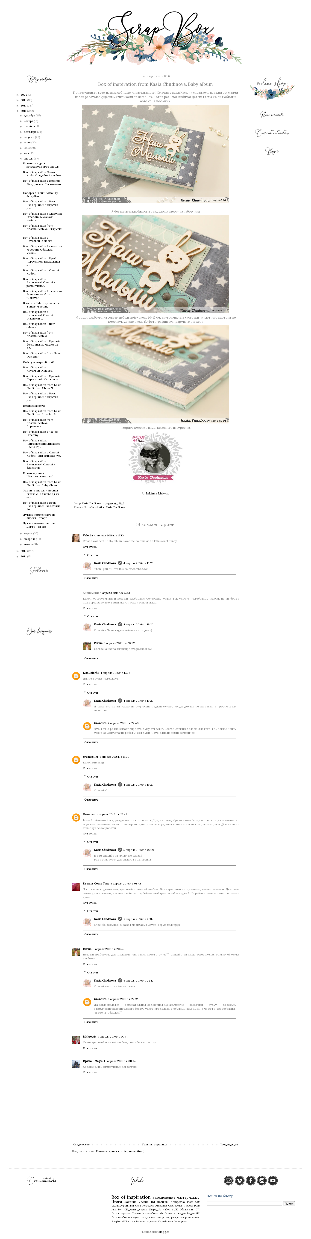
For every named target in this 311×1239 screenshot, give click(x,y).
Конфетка (177, 1202)
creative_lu (90, 756)
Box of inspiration (95, 507)
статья (196, 1217)
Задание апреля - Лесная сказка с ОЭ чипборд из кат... (41, 494)
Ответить (90, 546)
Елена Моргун (156, 1217)
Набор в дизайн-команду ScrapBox (40, 194)
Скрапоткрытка (120, 1213)
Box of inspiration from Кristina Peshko (38, 334)
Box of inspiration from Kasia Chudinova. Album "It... (42, 386)
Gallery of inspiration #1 (38, 362)
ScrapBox (116, 1221)
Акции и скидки (175, 1213)
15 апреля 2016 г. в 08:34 (120, 1061)
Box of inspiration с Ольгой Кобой (41, 272)
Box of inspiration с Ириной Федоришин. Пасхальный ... (42, 184)
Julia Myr (117, 1209)
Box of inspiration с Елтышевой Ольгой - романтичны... (39, 282)
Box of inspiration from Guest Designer (42, 355)
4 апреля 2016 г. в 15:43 (115, 592)
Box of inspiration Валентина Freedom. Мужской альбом (42, 217)
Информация (172, 1217)
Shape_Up (155, 1209)
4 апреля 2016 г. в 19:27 (138, 700)
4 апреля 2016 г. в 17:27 (115, 672)
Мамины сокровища (147, 1221)
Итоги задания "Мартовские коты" (38, 474)
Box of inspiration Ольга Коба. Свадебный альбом (42, 173)
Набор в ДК (170, 1209)
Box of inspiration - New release (39, 325)
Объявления (186, 1209)
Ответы (92, 555)
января (28, 544)
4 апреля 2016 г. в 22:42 (112, 814)
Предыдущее (229, 1144)
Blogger (163, 1231)
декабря (30, 115)
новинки (162, 1202)
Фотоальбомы (150, 1213)
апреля (29, 158)
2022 (24, 94)
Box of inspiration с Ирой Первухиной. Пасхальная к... (41, 262)
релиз (184, 1221)
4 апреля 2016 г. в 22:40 (123, 723)
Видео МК (193, 1213)
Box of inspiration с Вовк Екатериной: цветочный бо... (41, 506)
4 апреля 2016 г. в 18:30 (114, 756)
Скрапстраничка (122, 1205)
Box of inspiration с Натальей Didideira (38, 239)
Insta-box (193, 1202)
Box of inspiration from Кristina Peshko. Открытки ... (42, 229)
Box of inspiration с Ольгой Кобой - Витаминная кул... (42, 454)
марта (28, 533)
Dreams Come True (96, 883)
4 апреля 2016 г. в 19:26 (138, 563)
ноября (29, 121)
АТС (123, 1221)
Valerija (88, 535)
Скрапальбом (119, 1217)
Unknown (100, 723)
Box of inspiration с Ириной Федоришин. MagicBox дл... (41, 345)
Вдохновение (164, 1197)
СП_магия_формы (135, 1209)
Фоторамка (185, 1217)
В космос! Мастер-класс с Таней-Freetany (41, 304)
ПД (153, 1202)
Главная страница (154, 1144)
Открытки (161, 1205)
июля (27, 142)
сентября (30, 131)
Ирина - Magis (93, 1061)
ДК (146, 1217)
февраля (30, 539)
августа (29, 137)
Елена (98, 643)
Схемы (177, 1221)
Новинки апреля (34, 405)
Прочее (136, 1213)
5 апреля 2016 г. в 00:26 (139, 850)
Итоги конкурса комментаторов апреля (41, 165)
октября (29, 126)
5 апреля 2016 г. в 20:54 (108, 949)
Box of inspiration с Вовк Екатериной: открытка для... (40, 205)
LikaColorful (91, 672)
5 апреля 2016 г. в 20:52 (119, 643)
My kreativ (89, 1036)
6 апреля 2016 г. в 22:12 (138, 919)
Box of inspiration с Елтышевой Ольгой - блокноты (39, 464)
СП (198, 1209)
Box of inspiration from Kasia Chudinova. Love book (42, 412)
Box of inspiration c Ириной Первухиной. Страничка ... (42, 377)
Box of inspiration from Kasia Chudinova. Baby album (42, 483)
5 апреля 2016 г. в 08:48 (126, 883)
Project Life (138, 1217)
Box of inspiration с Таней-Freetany (41, 433)
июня (27, 148)
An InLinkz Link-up (155, 493)
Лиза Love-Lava (144, 1205)
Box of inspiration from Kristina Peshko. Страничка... (38, 423)
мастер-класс (188, 1197)
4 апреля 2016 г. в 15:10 (109, 535)
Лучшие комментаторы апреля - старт (39, 516)
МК (161, 1213)
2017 (24, 105)
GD (130, 1217)
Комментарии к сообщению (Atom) (120, 1151)
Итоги (116, 1202)
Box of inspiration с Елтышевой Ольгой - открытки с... (39, 315)
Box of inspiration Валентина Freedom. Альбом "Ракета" (42, 294)
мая (26, 153)
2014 (24, 556)
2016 (24, 110)
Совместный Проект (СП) (184, 1205)
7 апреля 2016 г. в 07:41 (112, 1036)
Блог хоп (130, 1221)
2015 (24, 551)
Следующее (81, 1144)
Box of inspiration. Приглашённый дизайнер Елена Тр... (41, 444)
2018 (24, 100)
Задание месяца (136, 1202)
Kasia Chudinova (115, 507)
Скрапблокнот (165, 1221)
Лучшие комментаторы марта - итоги (39, 524)
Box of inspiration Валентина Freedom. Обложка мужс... (42, 250)
